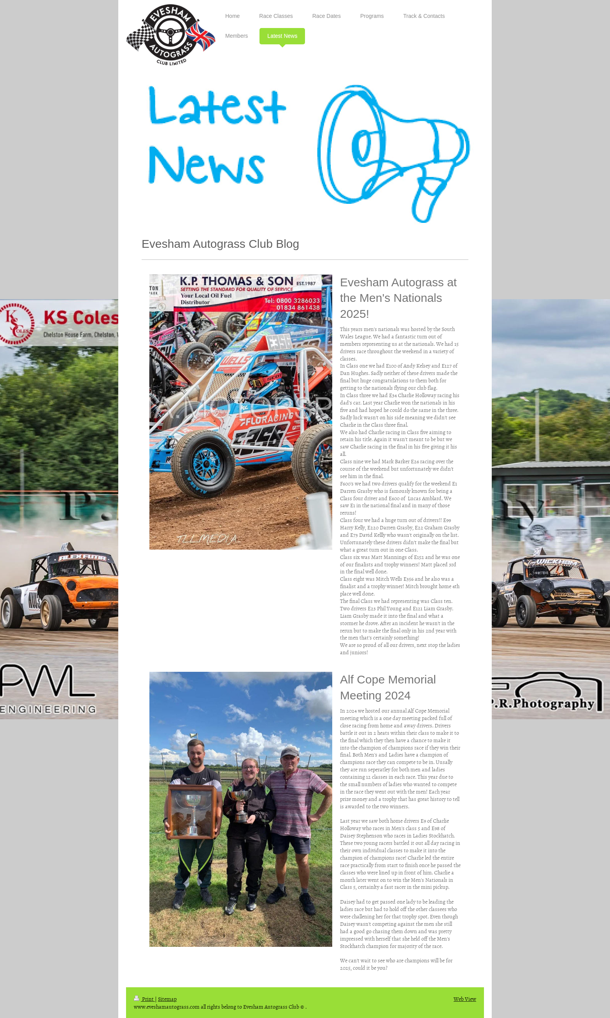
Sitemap (167, 999)
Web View (465, 999)
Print (144, 999)
